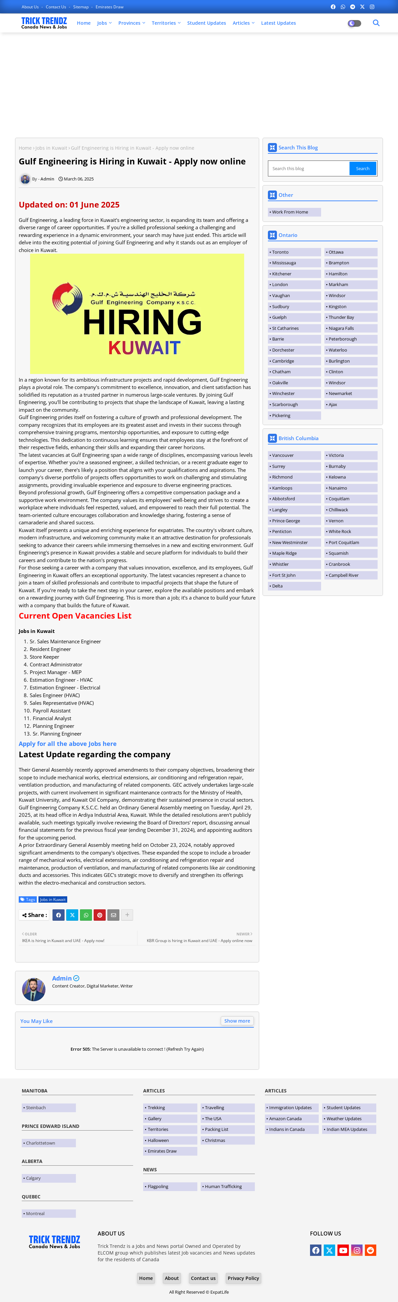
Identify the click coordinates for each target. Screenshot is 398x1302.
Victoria (336, 455)
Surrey (278, 466)
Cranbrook (339, 564)
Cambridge (283, 361)
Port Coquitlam (344, 542)
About (172, 1278)
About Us (31, 7)
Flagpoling (158, 1186)
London (280, 284)
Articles (241, 23)
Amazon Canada (285, 1119)
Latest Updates (278, 23)
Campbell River (344, 575)
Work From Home (290, 212)
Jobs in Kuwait (51, 148)
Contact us (56, 7)
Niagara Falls (341, 328)
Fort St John (284, 575)
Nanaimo (338, 488)
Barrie (278, 339)
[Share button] (127, 915)
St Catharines (285, 328)
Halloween (158, 1140)
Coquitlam (339, 499)
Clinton (336, 372)
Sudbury (280, 306)
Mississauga (284, 263)
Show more (237, 1021)
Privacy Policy (243, 1278)
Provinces (129, 23)
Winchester (283, 393)
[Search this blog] (309, 168)
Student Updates (206, 23)
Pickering (281, 415)
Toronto (280, 252)
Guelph (279, 317)
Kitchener (281, 274)
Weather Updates (344, 1119)
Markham (338, 284)
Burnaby (337, 466)
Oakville (280, 383)
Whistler (280, 564)
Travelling (214, 1107)
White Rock (340, 531)
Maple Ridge (284, 553)
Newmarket (340, 393)
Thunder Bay (341, 317)
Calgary (33, 1178)
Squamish (339, 553)
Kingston (337, 306)
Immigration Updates (290, 1107)
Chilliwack (338, 510)
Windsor (337, 295)
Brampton (339, 263)
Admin (62, 978)
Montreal (35, 1213)
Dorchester (283, 350)
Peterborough (343, 339)
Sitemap (81, 7)
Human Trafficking (223, 1186)
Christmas (215, 1140)
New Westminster (290, 542)
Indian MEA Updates (347, 1129)
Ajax (333, 404)
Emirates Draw (109, 7)
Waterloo (338, 350)
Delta (277, 586)
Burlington (339, 361)
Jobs (102, 23)
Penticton (282, 531)
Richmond (282, 477)
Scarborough (285, 404)
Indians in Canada (287, 1129)
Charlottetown (40, 1143)
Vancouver (283, 455)
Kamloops (282, 488)
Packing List (216, 1129)
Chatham (281, 372)
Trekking (156, 1107)
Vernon (336, 521)
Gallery (155, 1119)
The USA (213, 1119)
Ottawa (336, 252)
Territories (164, 23)
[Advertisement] (199, 86)
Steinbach (36, 1107)
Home (84, 23)
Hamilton (338, 274)
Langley (280, 510)
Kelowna (337, 477)
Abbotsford (283, 499)
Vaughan (281, 295)
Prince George (286, 521)
